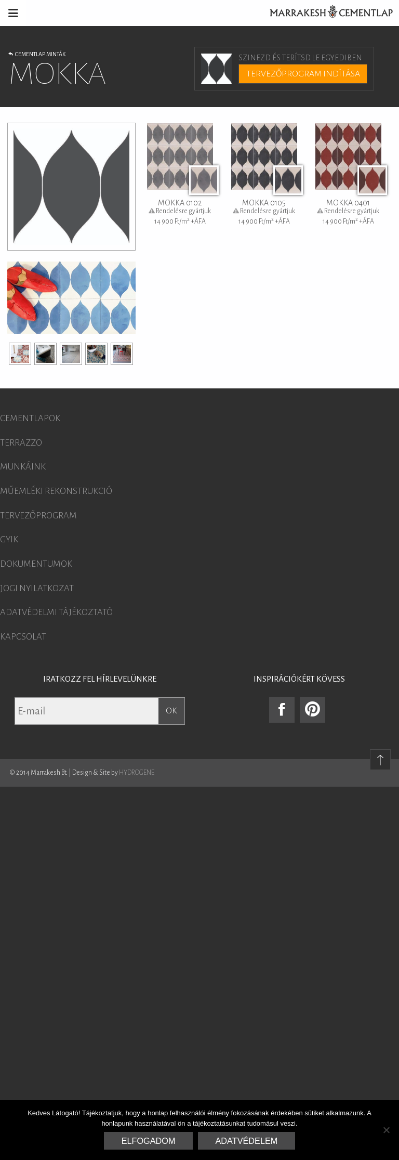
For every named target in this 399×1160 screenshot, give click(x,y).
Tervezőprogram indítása (303, 74)
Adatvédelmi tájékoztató (56, 612)
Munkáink (23, 467)
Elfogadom (149, 1140)
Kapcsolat (23, 637)
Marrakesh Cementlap (326, 13)
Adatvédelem (247, 1140)
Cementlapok (30, 418)
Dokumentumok (36, 564)
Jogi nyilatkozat (37, 588)
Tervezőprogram (38, 515)
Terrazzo (21, 443)
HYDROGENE (136, 772)
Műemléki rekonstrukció (56, 491)
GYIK (9, 539)
